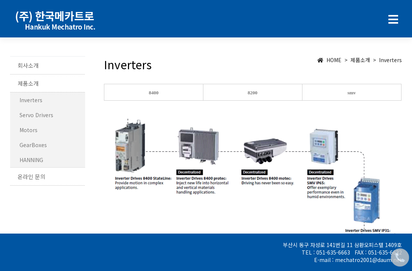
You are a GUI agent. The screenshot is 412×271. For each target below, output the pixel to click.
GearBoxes (33, 145)
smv (351, 92)
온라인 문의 (31, 176)
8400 (154, 92)
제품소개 (28, 83)
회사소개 (28, 65)
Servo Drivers (36, 115)
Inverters (31, 100)
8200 (252, 92)
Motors (29, 130)
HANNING (31, 160)
